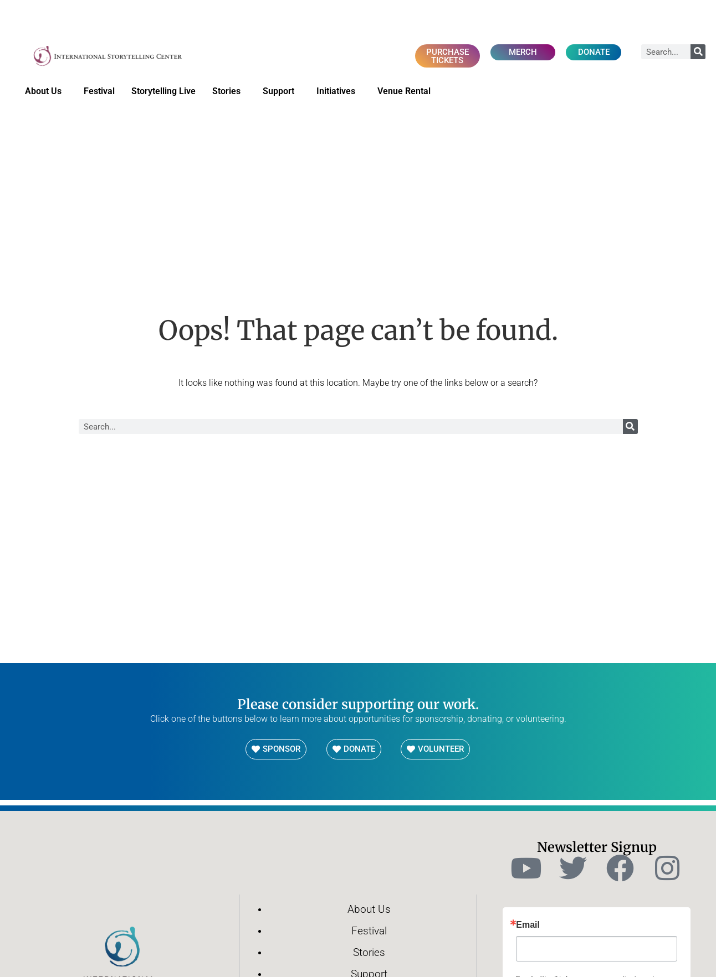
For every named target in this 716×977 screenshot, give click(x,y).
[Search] (698, 51)
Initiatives (338, 91)
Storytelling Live (163, 91)
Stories (229, 91)
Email (528, 925)
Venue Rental (406, 91)
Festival (99, 91)
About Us (46, 91)
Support (281, 91)
